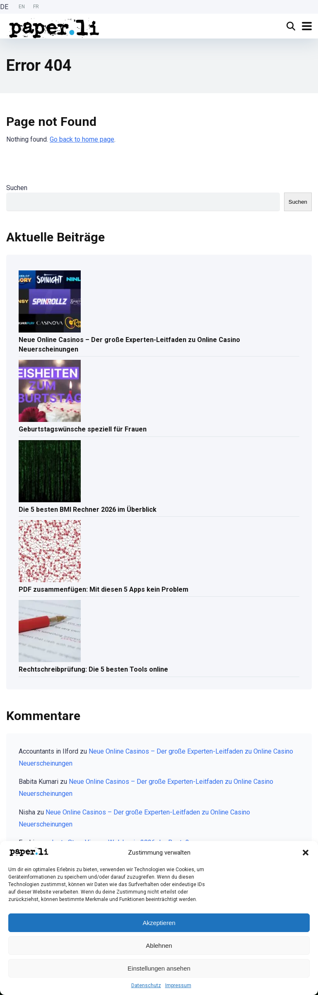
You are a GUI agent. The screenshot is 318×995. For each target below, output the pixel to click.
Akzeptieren (158, 922)
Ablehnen (159, 945)
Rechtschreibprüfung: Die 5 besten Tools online (93, 669)
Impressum (178, 985)
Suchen (16, 188)
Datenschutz (146, 985)
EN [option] (22, 7)
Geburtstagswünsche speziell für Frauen (83, 429)
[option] (21, 7)
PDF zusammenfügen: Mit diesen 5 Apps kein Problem (103, 589)
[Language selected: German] (21, 7)
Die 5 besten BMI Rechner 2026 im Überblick (88, 509)
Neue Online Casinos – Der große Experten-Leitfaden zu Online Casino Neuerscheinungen (129, 344)
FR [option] (36, 7)
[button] (305, 852)
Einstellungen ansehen (159, 968)
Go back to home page (82, 139)
